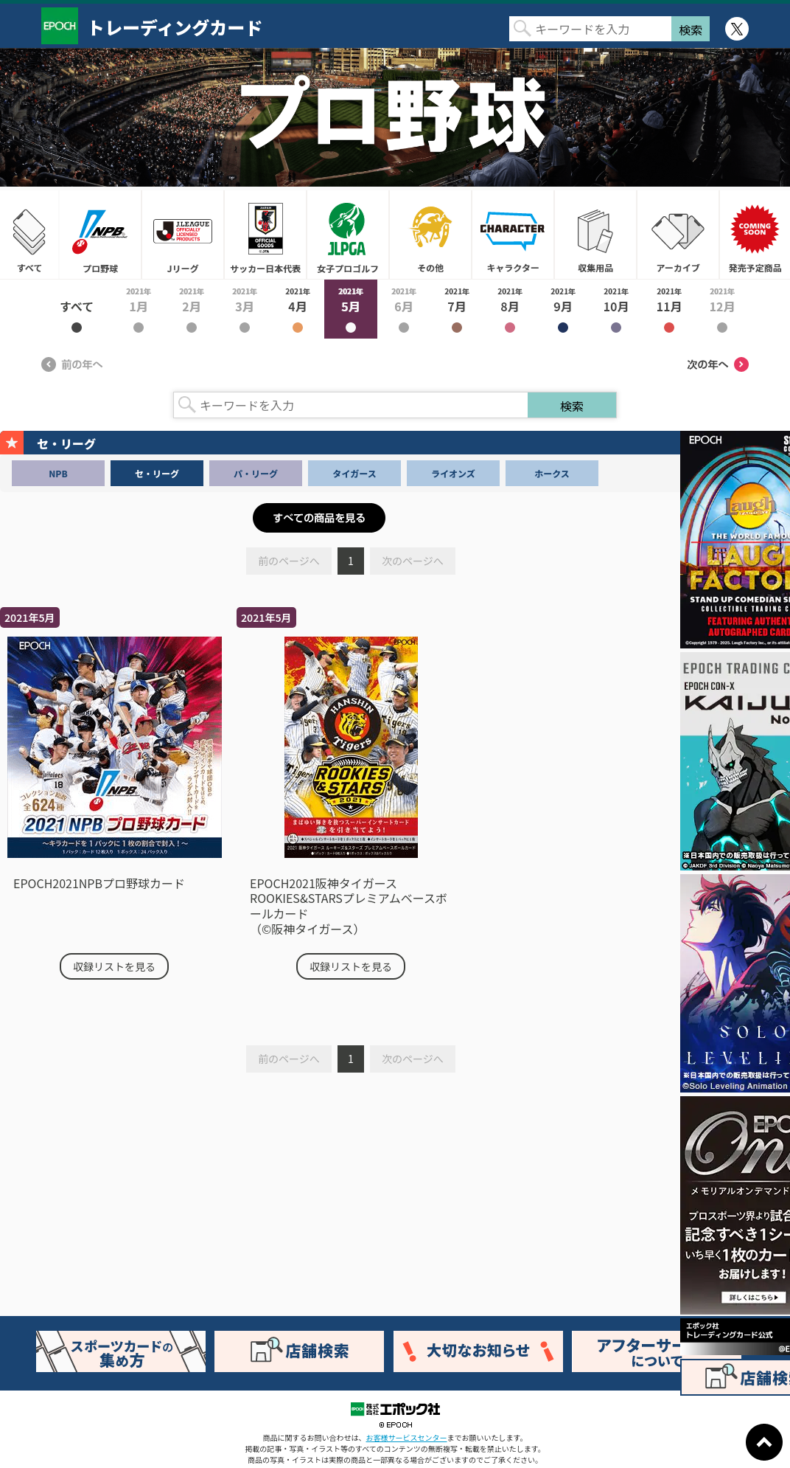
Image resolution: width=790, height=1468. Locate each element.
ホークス (552, 473)
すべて (29, 234)
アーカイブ (678, 234)
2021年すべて (76, 309)
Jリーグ (182, 234)
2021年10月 (616, 309)
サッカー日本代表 (265, 234)
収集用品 (595, 234)
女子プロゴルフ (348, 234)
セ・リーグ (157, 473)
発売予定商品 (754, 234)
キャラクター (513, 234)
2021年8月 (509, 309)
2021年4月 (297, 309)
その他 (430, 234)
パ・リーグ (256, 473)
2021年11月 (669, 309)
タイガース (354, 473)
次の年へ (718, 364)
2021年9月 (563, 309)
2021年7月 (456, 309)
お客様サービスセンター (406, 1437)
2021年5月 (350, 309)
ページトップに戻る (764, 1442)
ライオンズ (453, 473)
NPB (58, 473)
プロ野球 (100, 234)
